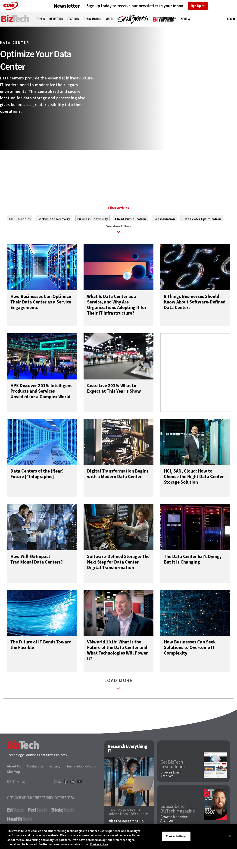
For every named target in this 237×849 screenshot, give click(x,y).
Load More (118, 688)
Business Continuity (92, 219)
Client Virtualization (130, 219)
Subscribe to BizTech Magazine (177, 812)
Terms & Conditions (81, 769)
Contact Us (35, 769)
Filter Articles (118, 208)
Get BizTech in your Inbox (173, 767)
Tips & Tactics (92, 19)
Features (73, 19)
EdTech (15, 813)
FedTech (37, 813)
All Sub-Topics (20, 219)
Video (109, 19)
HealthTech (19, 822)
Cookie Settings (176, 836)
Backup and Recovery (54, 219)
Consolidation (164, 219)
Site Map (13, 775)
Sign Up (195, 6)
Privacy (54, 769)
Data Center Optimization (201, 219)
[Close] (230, 836)
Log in (231, 19)
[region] (118, 836)
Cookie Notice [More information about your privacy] (99, 844)
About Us (14, 769)
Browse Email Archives (170, 777)
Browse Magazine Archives (174, 822)
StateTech (62, 813)
